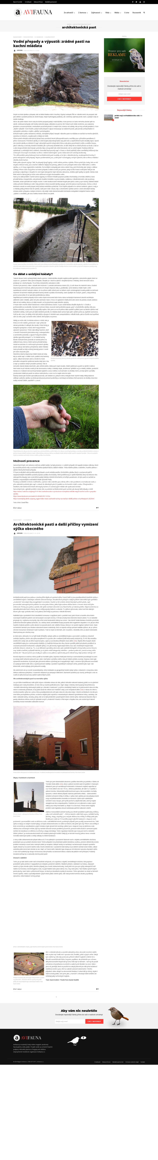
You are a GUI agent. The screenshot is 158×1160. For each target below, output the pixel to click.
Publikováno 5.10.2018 (32, 534)
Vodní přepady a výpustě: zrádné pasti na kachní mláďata (51, 44)
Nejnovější (17, 38)
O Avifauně (28, 2)
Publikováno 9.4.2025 (31, 51)
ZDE (75, 642)
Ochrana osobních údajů (132, 1063)
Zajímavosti (95, 13)
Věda (107, 13)
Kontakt (143, 1063)
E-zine (126, 13)
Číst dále (17, 509)
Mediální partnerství (51, 2)
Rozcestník (137, 13)
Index (69, 25)
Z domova (82, 13)
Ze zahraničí (68, 13)
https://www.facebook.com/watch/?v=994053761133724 (31, 497)
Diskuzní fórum (38, 2)
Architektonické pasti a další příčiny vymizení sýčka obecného (55, 527)
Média (116, 13)
